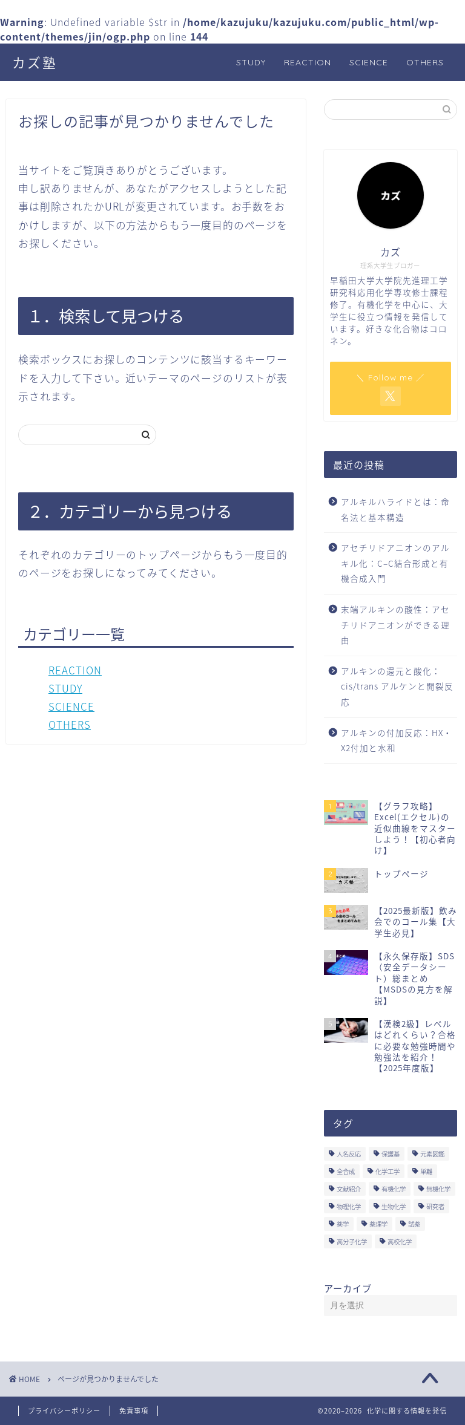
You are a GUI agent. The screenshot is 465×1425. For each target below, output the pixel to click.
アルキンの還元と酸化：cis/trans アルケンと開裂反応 (397, 686)
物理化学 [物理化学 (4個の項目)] (349, 1206)
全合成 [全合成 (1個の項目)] (346, 1171)
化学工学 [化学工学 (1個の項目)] (387, 1171)
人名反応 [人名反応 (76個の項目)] (349, 1153)
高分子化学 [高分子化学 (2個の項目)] (352, 1241)
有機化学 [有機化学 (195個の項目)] (393, 1188)
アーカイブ (348, 1288)
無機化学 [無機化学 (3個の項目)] (438, 1188)
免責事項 (133, 1411)
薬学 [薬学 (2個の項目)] (343, 1223)
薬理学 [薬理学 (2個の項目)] (378, 1223)
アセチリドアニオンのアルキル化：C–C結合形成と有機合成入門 (395, 562)
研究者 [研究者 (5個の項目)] (435, 1206)
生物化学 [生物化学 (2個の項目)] (393, 1206)
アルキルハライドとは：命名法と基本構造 (395, 509)
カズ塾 (35, 62)
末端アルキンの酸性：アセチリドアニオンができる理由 (395, 624)
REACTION (307, 62)
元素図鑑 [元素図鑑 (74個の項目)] (432, 1153)
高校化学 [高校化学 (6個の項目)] (400, 1241)
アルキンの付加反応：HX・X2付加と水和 (396, 740)
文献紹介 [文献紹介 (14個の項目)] (349, 1188)
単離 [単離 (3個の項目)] (426, 1171)
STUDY (251, 62)
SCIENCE (368, 62)
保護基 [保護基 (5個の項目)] (390, 1153)
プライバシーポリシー (64, 1411)
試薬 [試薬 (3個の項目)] (414, 1223)
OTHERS (425, 62)
